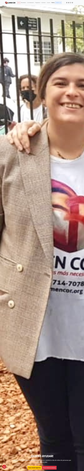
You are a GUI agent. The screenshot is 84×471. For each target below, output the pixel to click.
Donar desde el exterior (49, 467)
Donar (19, 2)
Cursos (48, 2)
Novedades (23, 2)
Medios (53, 2)
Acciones (43, 2)
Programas (37, 2)
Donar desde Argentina (34, 467)
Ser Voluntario (30, 2)
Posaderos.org (58, 2)
